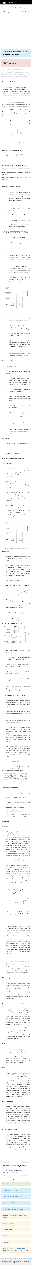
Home (3, 8)
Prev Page (6, 12)
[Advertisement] (16, 31)
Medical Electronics (11, 8)
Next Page (25, 12)
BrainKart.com (13, 2)
